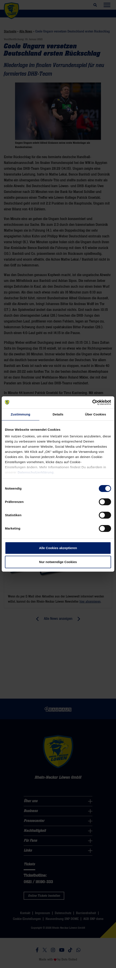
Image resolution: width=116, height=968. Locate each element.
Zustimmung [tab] (20, 414)
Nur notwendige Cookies (58, 562)
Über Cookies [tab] (95, 414)
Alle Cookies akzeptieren (58, 548)
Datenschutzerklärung (36, 472)
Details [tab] (58, 414)
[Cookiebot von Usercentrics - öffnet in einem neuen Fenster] (92, 402)
